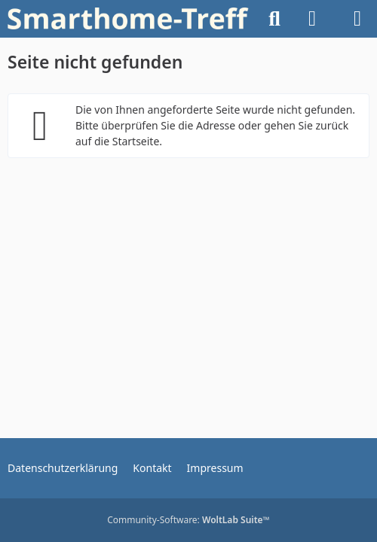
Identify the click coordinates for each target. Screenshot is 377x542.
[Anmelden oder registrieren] (312, 19)
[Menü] (357, 19)
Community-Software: (188, 519)
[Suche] (274, 19)
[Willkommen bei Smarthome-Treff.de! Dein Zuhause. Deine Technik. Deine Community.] (128, 19)
